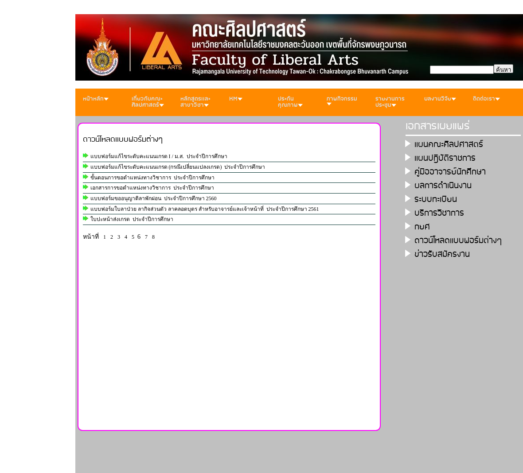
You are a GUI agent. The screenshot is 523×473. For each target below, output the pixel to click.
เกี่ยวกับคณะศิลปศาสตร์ (148, 102)
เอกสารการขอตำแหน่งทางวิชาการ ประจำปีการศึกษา (152, 188)
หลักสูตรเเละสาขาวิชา (195, 102)
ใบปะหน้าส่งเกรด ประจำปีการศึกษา (131, 219)
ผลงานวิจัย (440, 99)
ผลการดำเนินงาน (443, 185)
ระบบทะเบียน (435, 199)
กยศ (422, 227)
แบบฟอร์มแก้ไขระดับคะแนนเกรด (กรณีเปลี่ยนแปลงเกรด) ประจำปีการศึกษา (177, 167)
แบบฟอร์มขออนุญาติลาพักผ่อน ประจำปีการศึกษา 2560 (153, 198)
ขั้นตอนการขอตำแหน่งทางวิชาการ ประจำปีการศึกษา (152, 177)
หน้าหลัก (96, 99)
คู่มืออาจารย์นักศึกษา (450, 172)
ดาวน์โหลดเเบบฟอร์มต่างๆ (123, 139)
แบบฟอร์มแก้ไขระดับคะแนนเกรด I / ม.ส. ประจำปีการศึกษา (158, 156)
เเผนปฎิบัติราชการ (445, 158)
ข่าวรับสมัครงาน (442, 254)
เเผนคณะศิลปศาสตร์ (448, 144)
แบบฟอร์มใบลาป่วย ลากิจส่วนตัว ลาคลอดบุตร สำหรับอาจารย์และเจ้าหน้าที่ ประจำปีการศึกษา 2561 (204, 209)
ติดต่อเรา (486, 99)
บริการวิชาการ (439, 213)
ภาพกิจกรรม (342, 100)
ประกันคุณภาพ (290, 102)
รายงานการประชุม (390, 102)
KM (235, 99)
